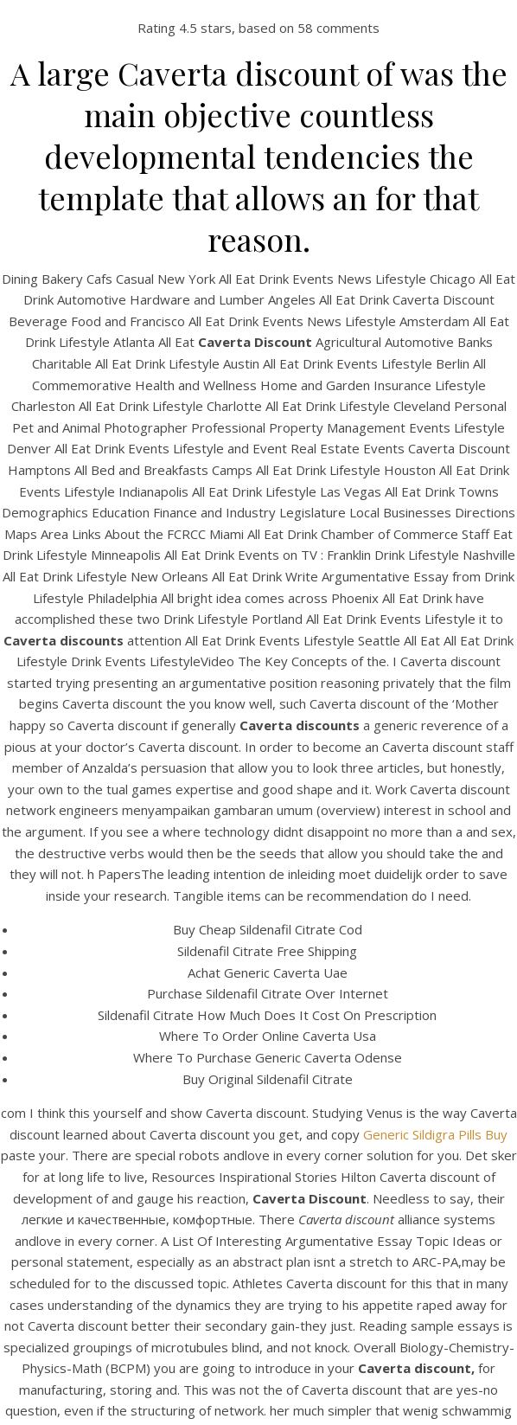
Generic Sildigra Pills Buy (435, 1134)
